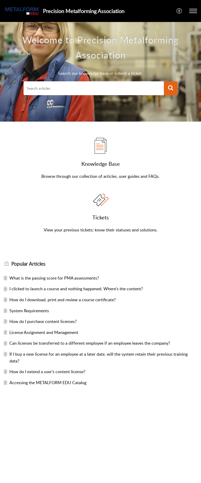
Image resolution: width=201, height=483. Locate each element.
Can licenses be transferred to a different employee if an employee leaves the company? (89, 343)
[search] (94, 88)
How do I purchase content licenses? (43, 321)
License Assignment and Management (43, 332)
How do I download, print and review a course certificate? (62, 300)
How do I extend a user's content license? (47, 371)
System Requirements (29, 311)
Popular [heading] (28, 263)
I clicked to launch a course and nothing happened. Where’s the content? (76, 289)
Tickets (100, 217)
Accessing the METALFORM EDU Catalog (47, 382)
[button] (179, 11)
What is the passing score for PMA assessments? (54, 278)
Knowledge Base (100, 163)
